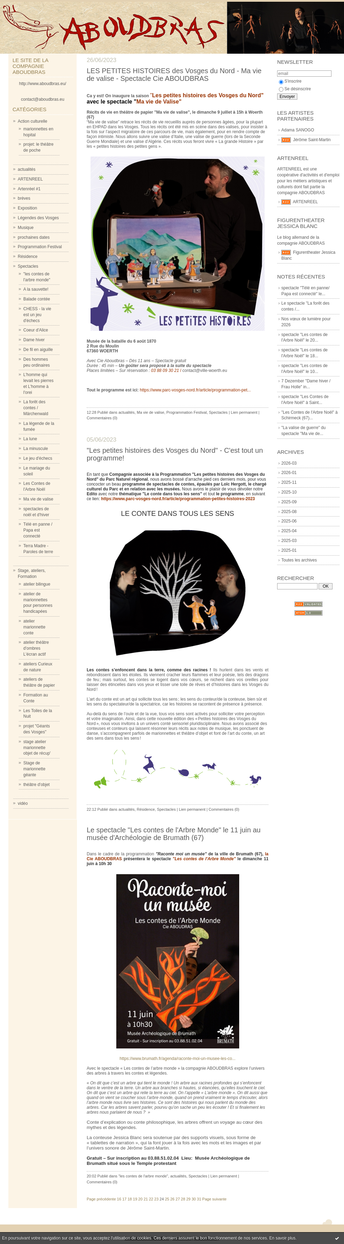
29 (188, 1199)
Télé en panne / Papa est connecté (37, 530)
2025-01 (289, 550)
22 (151, 1199)
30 (193, 1199)
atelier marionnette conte (34, 627)
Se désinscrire (295, 88)
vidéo (23, 803)
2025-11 (289, 482)
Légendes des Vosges (38, 217)
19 (135, 1199)
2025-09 (289, 501)
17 (124, 1199)
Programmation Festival (40, 246)
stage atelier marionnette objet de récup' (36, 747)
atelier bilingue (36, 584)
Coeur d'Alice (35, 330)
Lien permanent (244, 412)
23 (156, 1199)
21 (145, 1199)
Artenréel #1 (29, 188)
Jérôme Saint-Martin (312, 139)
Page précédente (101, 1199)
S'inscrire (290, 81)
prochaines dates (33, 237)
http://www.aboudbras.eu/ (42, 83)
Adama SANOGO (297, 130)
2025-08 (289, 511)
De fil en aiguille (38, 349)
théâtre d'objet (36, 784)
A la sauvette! (35, 289)
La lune (30, 438)
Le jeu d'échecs (37, 458)
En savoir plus (282, 1238)
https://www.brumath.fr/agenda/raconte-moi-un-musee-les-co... (178, 1058)
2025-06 (289, 521)
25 (167, 1199)
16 (119, 1199)
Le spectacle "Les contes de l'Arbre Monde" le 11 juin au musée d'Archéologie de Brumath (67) (173, 833)
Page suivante (214, 1199)
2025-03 (289, 540)
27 (177, 1199)
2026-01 (289, 472)
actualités (27, 169)
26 (172, 1199)
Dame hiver (34, 339)
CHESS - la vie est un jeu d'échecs (37, 314)
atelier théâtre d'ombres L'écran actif (36, 648)
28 (183, 1199)
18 (129, 1199)
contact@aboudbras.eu (42, 99)
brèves (24, 198)
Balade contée (36, 299)
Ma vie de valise (38, 499)
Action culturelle (32, 121)
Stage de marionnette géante (34, 769)
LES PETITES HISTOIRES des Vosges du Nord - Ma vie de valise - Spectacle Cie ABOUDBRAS (174, 74)
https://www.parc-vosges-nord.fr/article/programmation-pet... (195, 390)
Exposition (27, 208)
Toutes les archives (299, 560)
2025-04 (289, 530)
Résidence (28, 256)
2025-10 (289, 492)
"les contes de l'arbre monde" (143, 1176)
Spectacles (28, 266)
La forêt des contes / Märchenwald (35, 407)
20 (140, 1199)
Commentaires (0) (102, 418)
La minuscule (35, 448)
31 (199, 1199)
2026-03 (289, 463)
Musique (25, 227)
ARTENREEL (30, 179)
